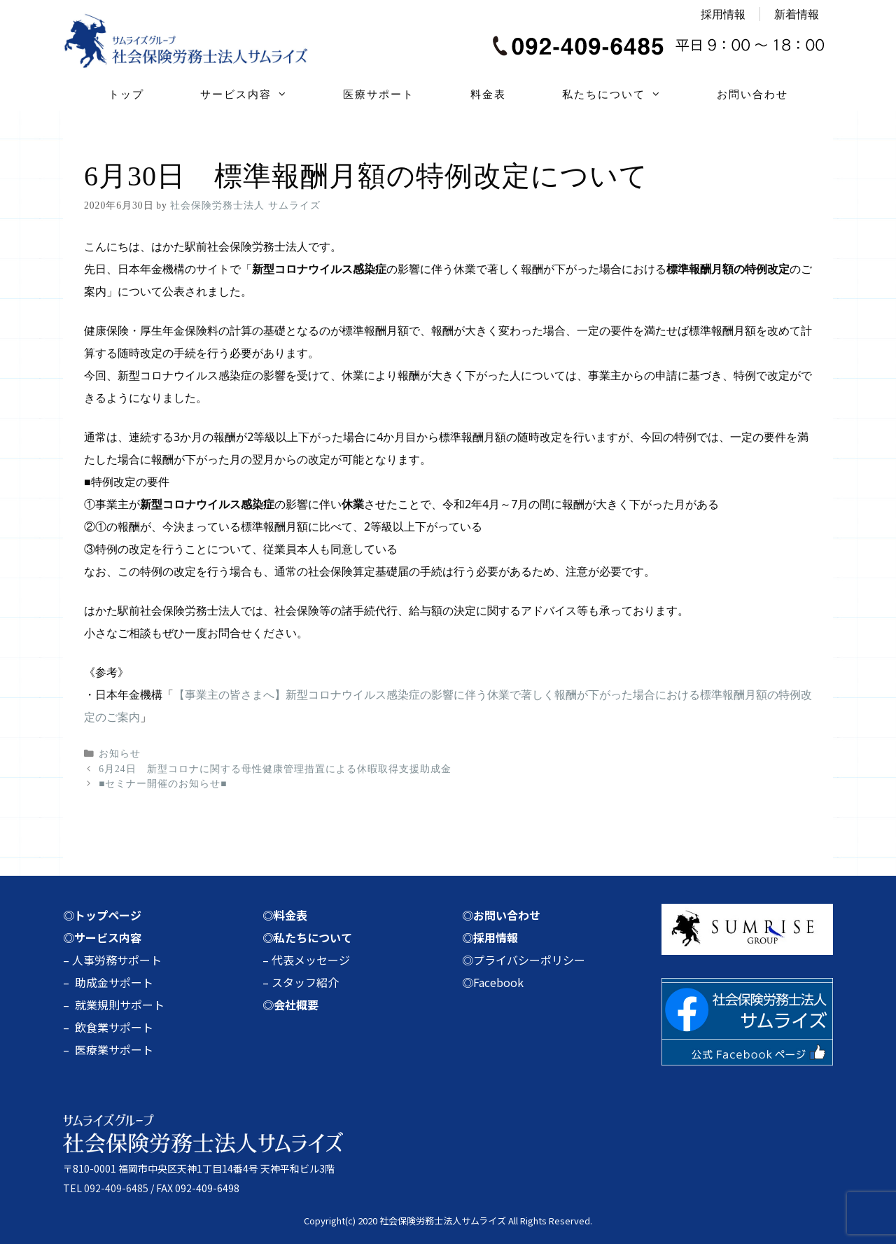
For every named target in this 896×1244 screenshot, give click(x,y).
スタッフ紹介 (305, 982)
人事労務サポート (117, 959)
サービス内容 (257, 95)
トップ (126, 94)
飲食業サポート (114, 1027)
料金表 (488, 94)
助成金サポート (114, 982)
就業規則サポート (119, 1004)
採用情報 (723, 14)
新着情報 (796, 14)
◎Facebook (493, 982)
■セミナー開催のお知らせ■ (163, 783)
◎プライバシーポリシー (523, 959)
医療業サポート (114, 1049)
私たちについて (625, 95)
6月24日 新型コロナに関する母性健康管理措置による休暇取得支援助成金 (275, 769)
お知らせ (120, 753)
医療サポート (378, 94)
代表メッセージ (311, 959)
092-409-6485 (116, 1188)
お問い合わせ (752, 94)
